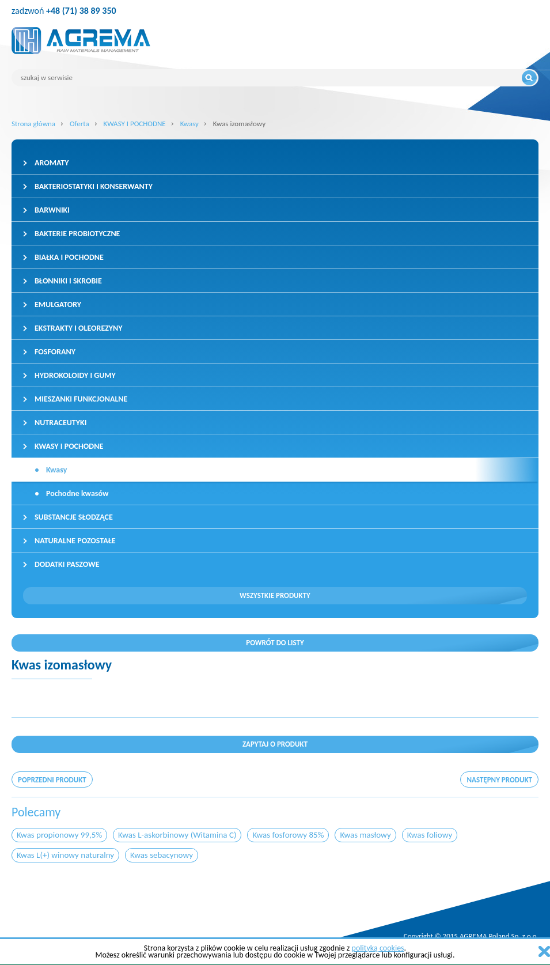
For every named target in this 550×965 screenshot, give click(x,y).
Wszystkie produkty (275, 595)
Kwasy (189, 123)
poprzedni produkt (52, 779)
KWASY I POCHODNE (135, 123)
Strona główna (33, 123)
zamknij (544, 951)
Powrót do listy (275, 642)
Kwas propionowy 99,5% (59, 835)
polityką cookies (378, 948)
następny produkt (499, 779)
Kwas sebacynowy (161, 855)
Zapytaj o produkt (275, 744)
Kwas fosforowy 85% (288, 835)
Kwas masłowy (365, 835)
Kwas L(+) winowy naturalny (65, 855)
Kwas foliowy (430, 835)
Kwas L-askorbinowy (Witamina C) (177, 835)
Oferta (79, 123)
